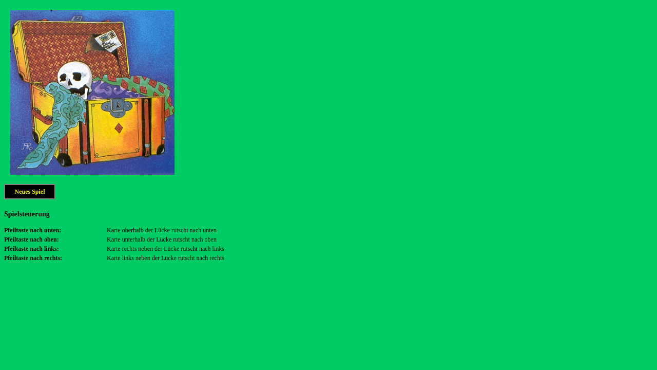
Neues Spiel (29, 191)
